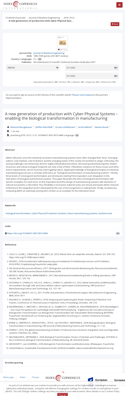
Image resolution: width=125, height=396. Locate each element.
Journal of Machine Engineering (44, 17)
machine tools (105, 213)
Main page (8, 377)
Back (115, 24)
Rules (23, 377)
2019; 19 (69, 17)
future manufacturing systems (82, 213)
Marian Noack (102, 127)
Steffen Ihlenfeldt (43, 127)
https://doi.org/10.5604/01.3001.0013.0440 (27, 233)
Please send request (82, 94)
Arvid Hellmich (85, 127)
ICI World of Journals (16, 17)
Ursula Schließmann (65, 127)
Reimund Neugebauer (21, 127)
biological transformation (18, 213)
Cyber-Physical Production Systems (49, 213)
